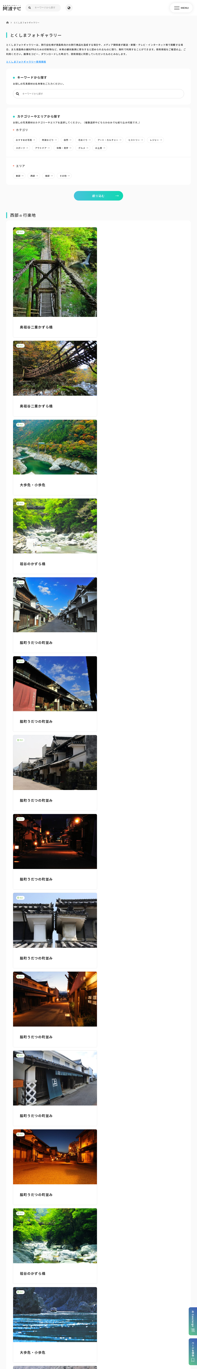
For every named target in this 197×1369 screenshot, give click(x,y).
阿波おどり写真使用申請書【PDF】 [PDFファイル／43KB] (46, 1206)
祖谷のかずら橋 (120, 405)
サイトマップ (60, 1343)
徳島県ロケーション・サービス (85, 1348)
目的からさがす (98, 1248)
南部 (49, 176)
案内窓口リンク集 (98, 1308)
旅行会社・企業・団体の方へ (133, 1343)
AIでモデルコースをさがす (33, 1248)
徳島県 (110, 1348)
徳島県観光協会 (160, 1343)
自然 (68, 140)
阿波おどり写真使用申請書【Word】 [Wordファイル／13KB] (48, 1201)
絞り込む (98, 195)
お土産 (101, 148)
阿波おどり (50, 140)
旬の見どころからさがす (164, 1248)
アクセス (162, 1308)
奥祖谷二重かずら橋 (36, 326)
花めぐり (85, 140)
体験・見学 (65, 148)
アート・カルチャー (110, 140)
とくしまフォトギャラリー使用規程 (26, 61)
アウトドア (43, 148)
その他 (65, 176)
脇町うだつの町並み (36, 484)
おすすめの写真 (26, 140)
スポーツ (23, 148)
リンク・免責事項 (104, 1343)
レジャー (157, 140)
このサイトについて (38, 1343)
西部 (35, 176)
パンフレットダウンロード (35, 1308)
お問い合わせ (124, 1348)
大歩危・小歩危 (32, 405)
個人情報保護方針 (81, 1343)
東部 (20, 176)
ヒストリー (136, 140)
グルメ (84, 148)
